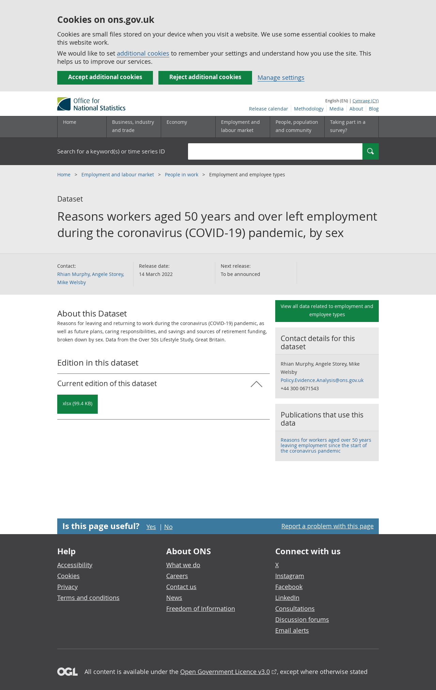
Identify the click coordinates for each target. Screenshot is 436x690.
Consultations (295, 608)
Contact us (181, 587)
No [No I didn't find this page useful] (168, 527)
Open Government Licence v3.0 (225, 671)
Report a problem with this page (327, 526)
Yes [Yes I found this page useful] (151, 527)
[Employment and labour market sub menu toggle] (242, 126)
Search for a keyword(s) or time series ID (111, 151)
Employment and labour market (118, 174)
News (174, 597)
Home (69, 122)
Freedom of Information (200, 608)
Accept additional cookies (105, 77)
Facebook (288, 587)
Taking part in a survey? (347, 126)
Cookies (68, 576)
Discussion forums (302, 619)
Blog (374, 108)
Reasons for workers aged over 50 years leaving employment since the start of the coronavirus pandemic (326, 445)
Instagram (289, 576)
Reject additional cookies (205, 77)
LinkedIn (287, 597)
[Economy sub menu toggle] (188, 126)
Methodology (309, 108)
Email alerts (292, 630)
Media (336, 108)
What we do (183, 565)
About (356, 108)
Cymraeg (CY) (366, 100)
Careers (177, 576)
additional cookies (143, 53)
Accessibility (74, 565)
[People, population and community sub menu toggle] (297, 126)
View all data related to (327, 310)
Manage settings (281, 77)
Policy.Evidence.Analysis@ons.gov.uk (322, 380)
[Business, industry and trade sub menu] (133, 126)
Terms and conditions (88, 597)
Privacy (67, 587)
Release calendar (268, 108)
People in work (182, 174)
